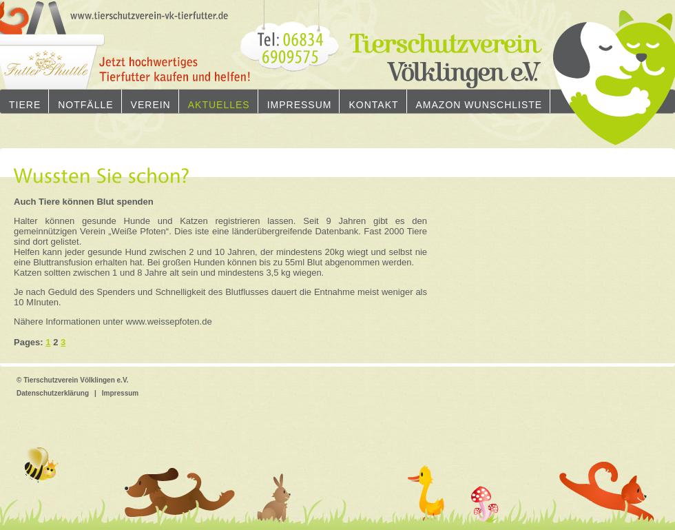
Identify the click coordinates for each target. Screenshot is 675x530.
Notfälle (85, 104)
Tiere (25, 104)
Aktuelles (219, 104)
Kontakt (373, 104)
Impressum (299, 104)
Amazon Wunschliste (479, 104)
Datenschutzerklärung (53, 393)
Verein (151, 104)
